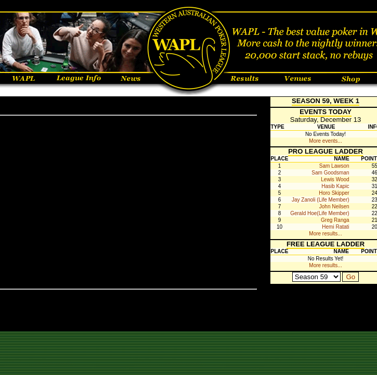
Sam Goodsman (330, 173)
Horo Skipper (334, 193)
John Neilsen (334, 206)
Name (341, 158)
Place (280, 158)
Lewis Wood (335, 179)
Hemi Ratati (335, 227)
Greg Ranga (335, 220)
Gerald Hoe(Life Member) (319, 213)
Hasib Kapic (335, 186)
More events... (325, 141)
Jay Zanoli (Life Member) (320, 200)
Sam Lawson (334, 166)
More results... (325, 233)
